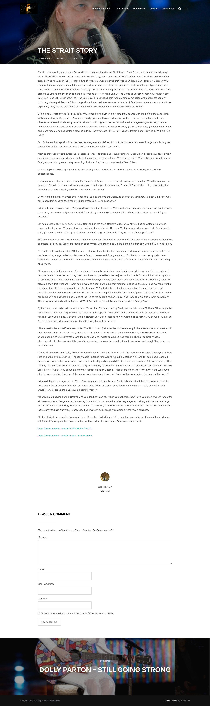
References (139, 8)
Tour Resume (122, 8)
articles (60, 58)
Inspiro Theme (170, 700)
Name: (41, 569)
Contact (154, 8)
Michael (45, 58)
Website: (42, 598)
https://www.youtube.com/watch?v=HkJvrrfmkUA (64, 428)
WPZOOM (185, 700)
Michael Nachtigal (101, 8)
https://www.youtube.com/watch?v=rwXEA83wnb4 (65, 435)
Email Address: (46, 583)
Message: (43, 537)
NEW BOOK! (169, 8)
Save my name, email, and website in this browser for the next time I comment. (77, 613)
